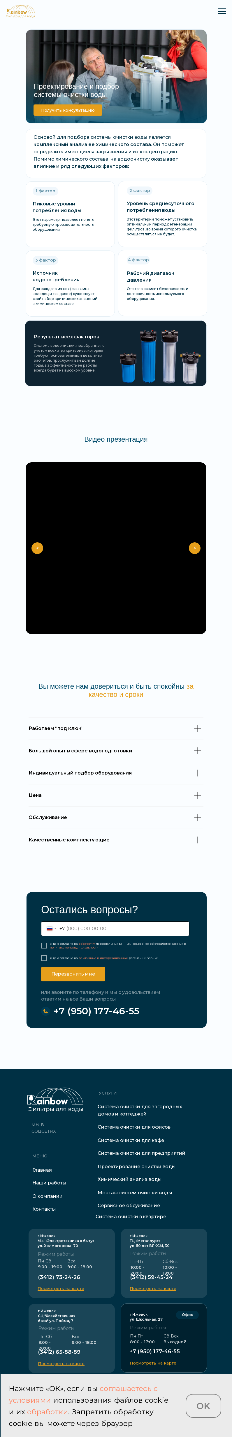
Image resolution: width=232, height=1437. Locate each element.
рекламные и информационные (103, 958)
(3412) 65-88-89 (59, 1352)
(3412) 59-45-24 (151, 1277)
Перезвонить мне (73, 974)
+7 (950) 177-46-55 (96, 1011)
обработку (87, 944)
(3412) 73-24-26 (59, 1277)
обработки (47, 1411)
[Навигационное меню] (222, 11)
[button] (68, 110)
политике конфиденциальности (74, 947)
